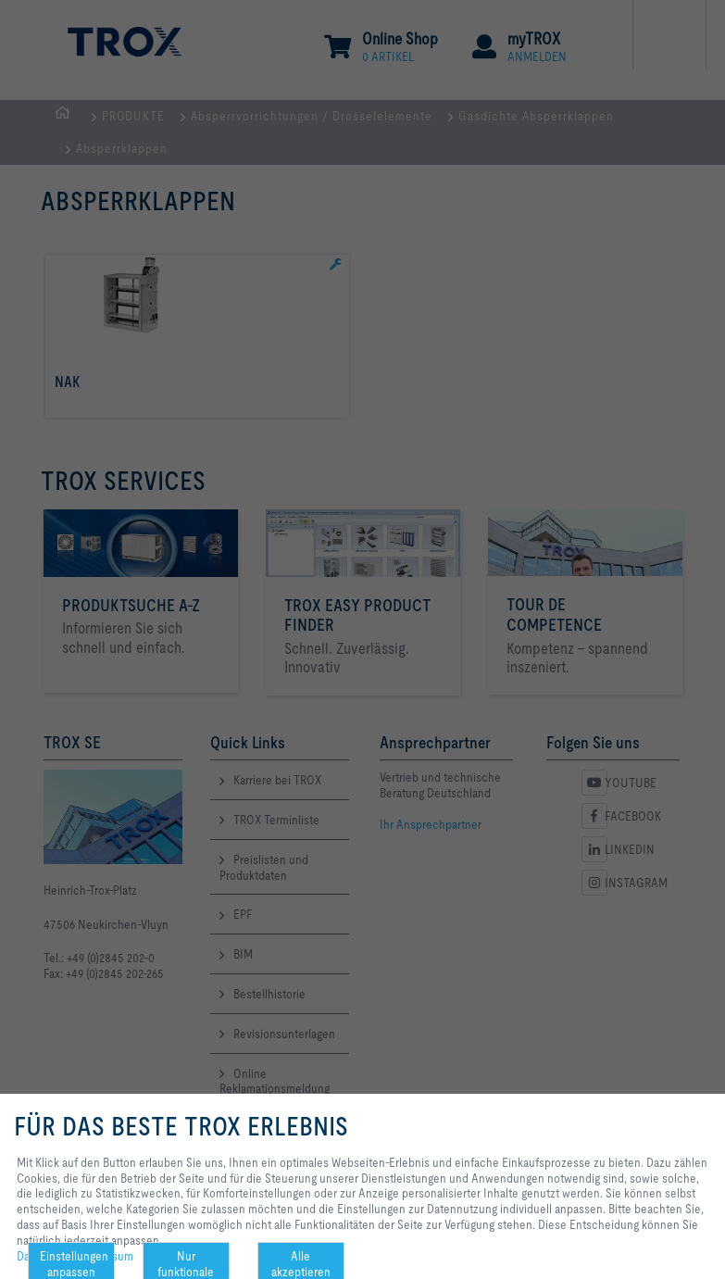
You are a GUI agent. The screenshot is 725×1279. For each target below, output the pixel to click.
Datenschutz (49, 1255)
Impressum (105, 1255)
